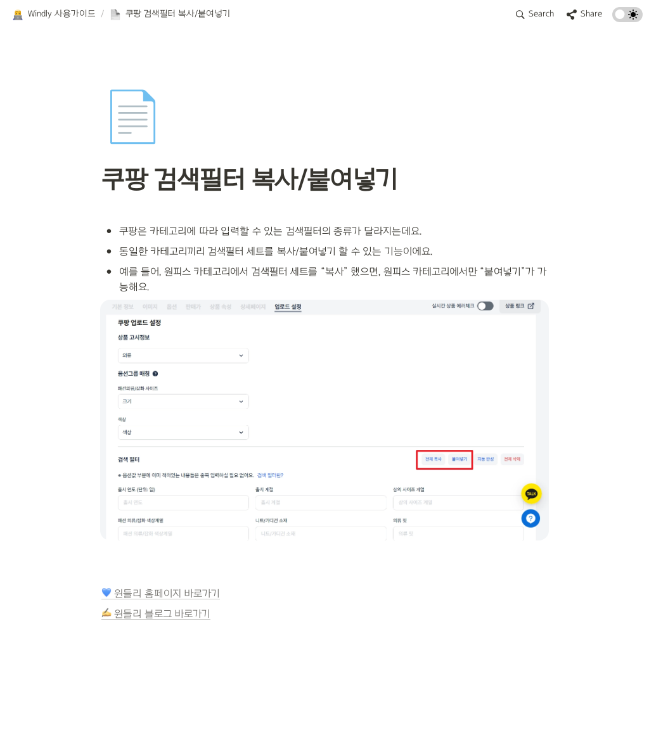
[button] (54, 14)
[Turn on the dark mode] (627, 18)
